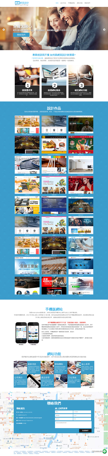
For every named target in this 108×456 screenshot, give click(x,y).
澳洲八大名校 (27, 174)
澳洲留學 (81, 255)
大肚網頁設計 (88, 452)
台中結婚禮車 (81, 194)
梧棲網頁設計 (30, 452)
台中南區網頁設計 (37, 451)
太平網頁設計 (25, 453)
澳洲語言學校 (27, 275)
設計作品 (63, 3)
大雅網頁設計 (53, 452)
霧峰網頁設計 (19, 453)
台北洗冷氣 (27, 295)
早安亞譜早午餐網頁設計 (27, 134)
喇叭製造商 (27, 235)
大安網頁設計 (76, 452)
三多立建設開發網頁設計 (27, 154)
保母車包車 (80, 275)
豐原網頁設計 (81, 451)
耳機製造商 (54, 194)
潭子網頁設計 (47, 452)
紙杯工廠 (54, 295)
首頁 (57, 3)
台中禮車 (81, 235)
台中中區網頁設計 (22, 451)
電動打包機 (27, 215)
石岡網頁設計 (64, 452)
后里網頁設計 (36, 452)
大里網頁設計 (31, 453)
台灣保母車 (27, 194)
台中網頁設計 (16, 451)
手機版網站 (71, 3)
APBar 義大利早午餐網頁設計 (54, 154)
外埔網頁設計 (70, 452)
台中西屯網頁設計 (60, 451)
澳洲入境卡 (80, 215)
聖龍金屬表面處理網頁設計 (54, 134)
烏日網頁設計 (82, 452)
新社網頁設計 (59, 452)
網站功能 (80, 3)
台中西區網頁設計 (45, 451)
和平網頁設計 (36, 453)
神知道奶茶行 (81, 154)
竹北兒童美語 (54, 215)
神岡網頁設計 (41, 452)
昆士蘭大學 (27, 255)
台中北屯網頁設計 (75, 451)
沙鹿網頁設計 (24, 452)
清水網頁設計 (18, 452)
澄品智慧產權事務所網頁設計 (81, 134)
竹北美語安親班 (80, 174)
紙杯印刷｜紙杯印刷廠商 (54, 174)
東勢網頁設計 (87, 451)
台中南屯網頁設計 (67, 451)
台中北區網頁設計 (52, 451)
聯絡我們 (87, 3)
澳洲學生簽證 (54, 255)
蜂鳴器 (54, 235)
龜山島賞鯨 (54, 275)
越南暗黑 (81, 295)
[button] (2, 25)
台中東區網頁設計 (30, 451)
